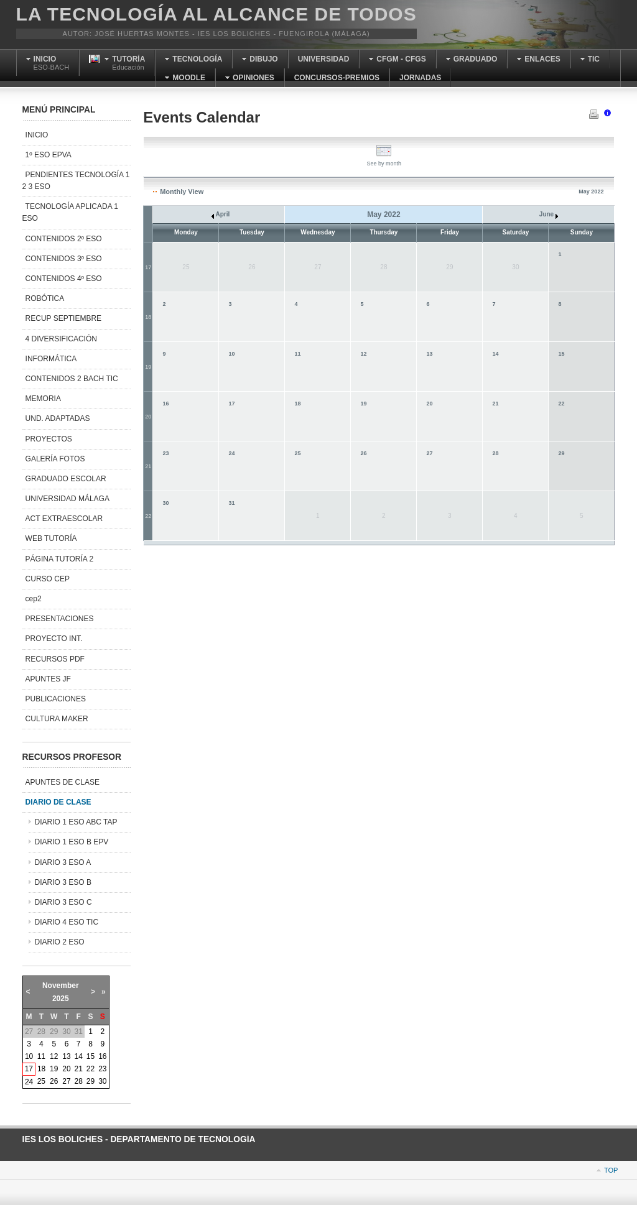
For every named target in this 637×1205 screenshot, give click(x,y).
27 (429, 453)
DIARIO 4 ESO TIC (66, 922)
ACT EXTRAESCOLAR (64, 518)
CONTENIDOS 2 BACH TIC (72, 378)
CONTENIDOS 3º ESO (64, 258)
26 (363, 453)
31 (231, 503)
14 (495, 354)
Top (611, 1170)
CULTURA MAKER (57, 718)
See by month (384, 160)
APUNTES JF (48, 679)
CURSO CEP (48, 579)
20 (148, 416)
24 (231, 453)
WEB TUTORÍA (51, 538)
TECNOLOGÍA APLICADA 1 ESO (70, 212)
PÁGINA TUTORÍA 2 (60, 559)
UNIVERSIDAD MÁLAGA (67, 498)
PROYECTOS (49, 439)
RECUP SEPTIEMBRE (63, 318)
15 (561, 354)
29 (561, 453)
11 (297, 354)
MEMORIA (43, 398)
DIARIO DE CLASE (58, 802)
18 (148, 317)
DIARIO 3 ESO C (63, 902)
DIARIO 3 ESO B (63, 882)
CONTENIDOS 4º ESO (64, 278)
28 (495, 453)
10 (231, 354)
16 (165, 403)
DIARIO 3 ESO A (63, 862)
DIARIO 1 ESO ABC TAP (76, 822)
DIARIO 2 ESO (60, 942)
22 (561, 403)
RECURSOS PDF (55, 659)
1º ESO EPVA (49, 154)
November (60, 985)
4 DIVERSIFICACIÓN (61, 339)
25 (297, 453)
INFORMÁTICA (51, 358)
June (548, 214)
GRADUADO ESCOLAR (66, 478)
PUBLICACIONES (56, 699)
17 (148, 267)
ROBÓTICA (45, 298)
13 (429, 354)
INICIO (37, 135)
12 (363, 354)
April (221, 214)
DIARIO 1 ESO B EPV (72, 842)
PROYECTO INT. (54, 638)
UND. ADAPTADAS (58, 418)
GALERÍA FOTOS (55, 459)
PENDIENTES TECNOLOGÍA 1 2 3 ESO (76, 180)
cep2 (34, 598)
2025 (60, 998)
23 (165, 453)
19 (148, 367)
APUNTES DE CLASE (63, 782)
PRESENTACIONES (60, 618)
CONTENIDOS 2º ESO (64, 238)
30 (165, 503)
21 (495, 403)
